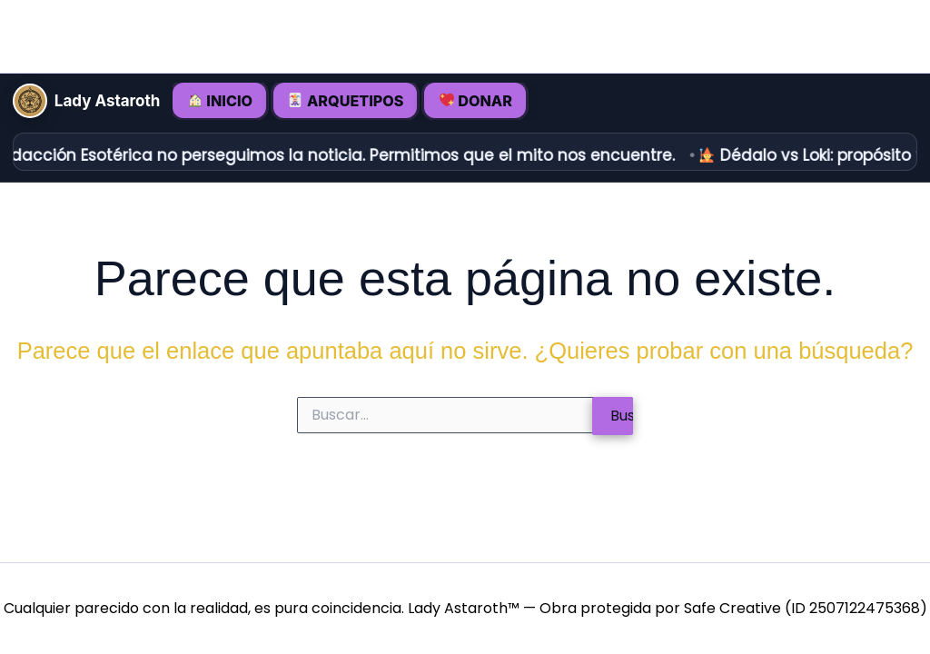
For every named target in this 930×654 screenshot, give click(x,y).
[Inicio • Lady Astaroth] (31, 101)
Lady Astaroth (109, 101)
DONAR (477, 101)
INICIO (222, 101)
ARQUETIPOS (347, 101)
